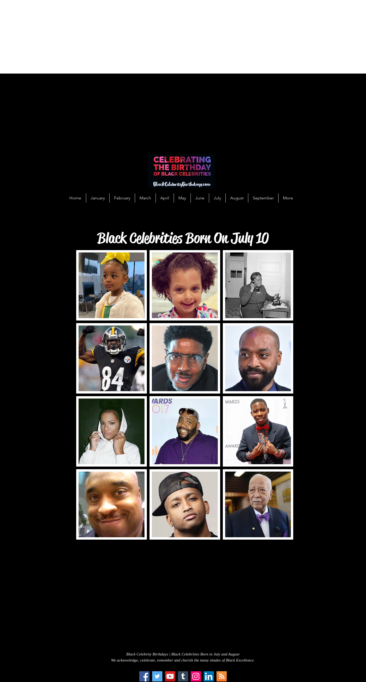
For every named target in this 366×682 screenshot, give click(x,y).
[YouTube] (170, 676)
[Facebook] (144, 676)
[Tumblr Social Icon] (183, 676)
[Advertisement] (157, 37)
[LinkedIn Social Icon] (209, 676)
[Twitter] (157, 676)
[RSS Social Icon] (221, 676)
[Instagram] (196, 676)
